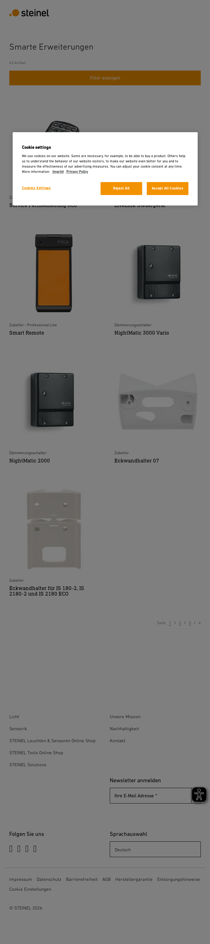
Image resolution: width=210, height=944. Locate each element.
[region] (105, 169)
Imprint (58, 172)
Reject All (121, 188)
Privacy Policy (77, 172)
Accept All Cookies (167, 188)
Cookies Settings (36, 188)
